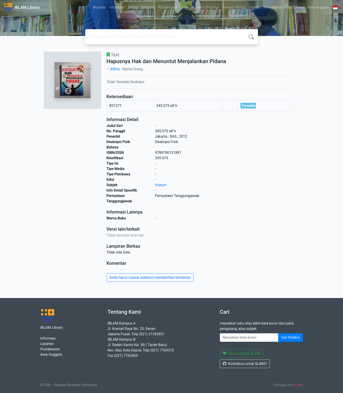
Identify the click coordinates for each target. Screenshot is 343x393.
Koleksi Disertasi (206, 7)
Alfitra (115, 69)
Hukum (160, 185)
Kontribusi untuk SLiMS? (245, 364)
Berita (133, 7)
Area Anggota (318, 7)
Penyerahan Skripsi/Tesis (284, 7)
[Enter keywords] (249, 337)
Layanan (47, 344)
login (185, 7)
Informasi (117, 7)
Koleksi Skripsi (234, 7)
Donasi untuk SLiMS (242, 353)
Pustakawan (168, 7)
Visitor (255, 7)
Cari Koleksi (290, 337)
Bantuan (147, 7)
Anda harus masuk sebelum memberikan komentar (150, 277)
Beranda (99, 7)
